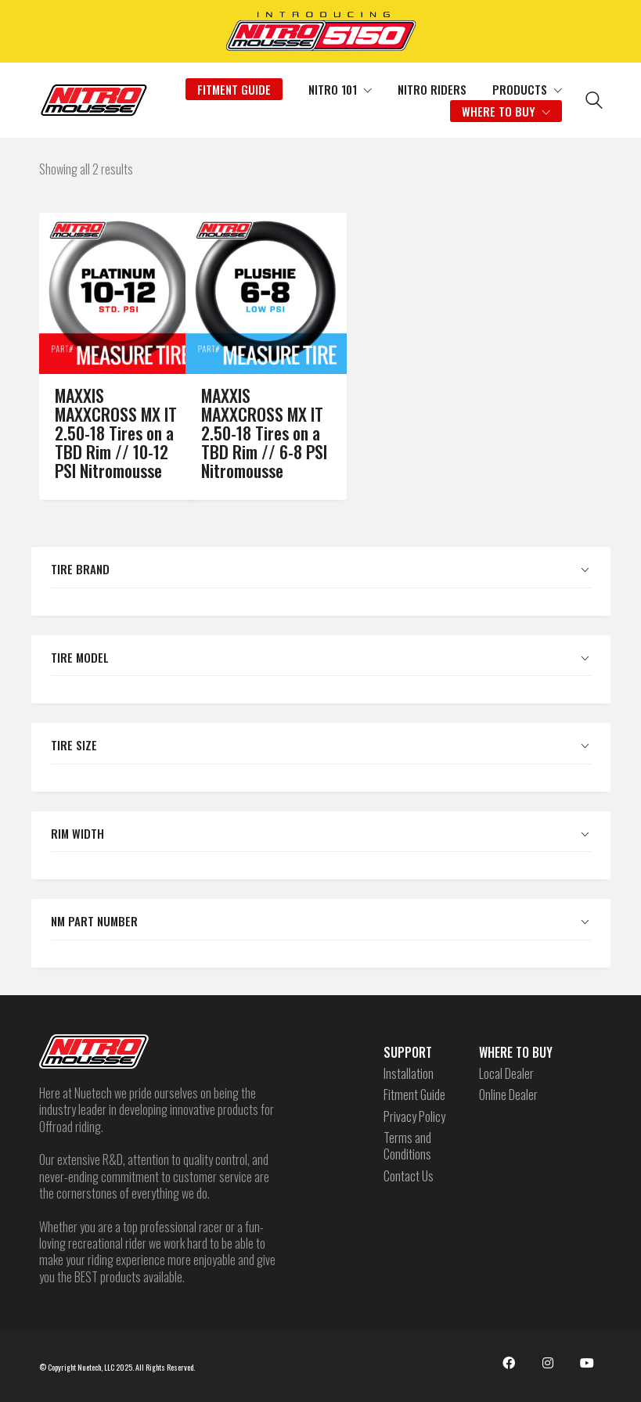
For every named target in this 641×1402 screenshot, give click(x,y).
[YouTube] (587, 1363)
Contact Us (409, 1176)
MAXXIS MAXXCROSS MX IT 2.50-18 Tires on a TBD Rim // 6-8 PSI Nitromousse (246, 413)
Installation (409, 1074)
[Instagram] (548, 1363)
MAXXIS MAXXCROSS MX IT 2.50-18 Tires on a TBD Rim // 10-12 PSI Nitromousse (100, 413)
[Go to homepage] (94, 100)
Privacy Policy (414, 1117)
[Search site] (594, 102)
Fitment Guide (414, 1095)
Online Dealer (508, 1095)
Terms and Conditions (407, 1146)
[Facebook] (508, 1363)
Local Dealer (506, 1074)
